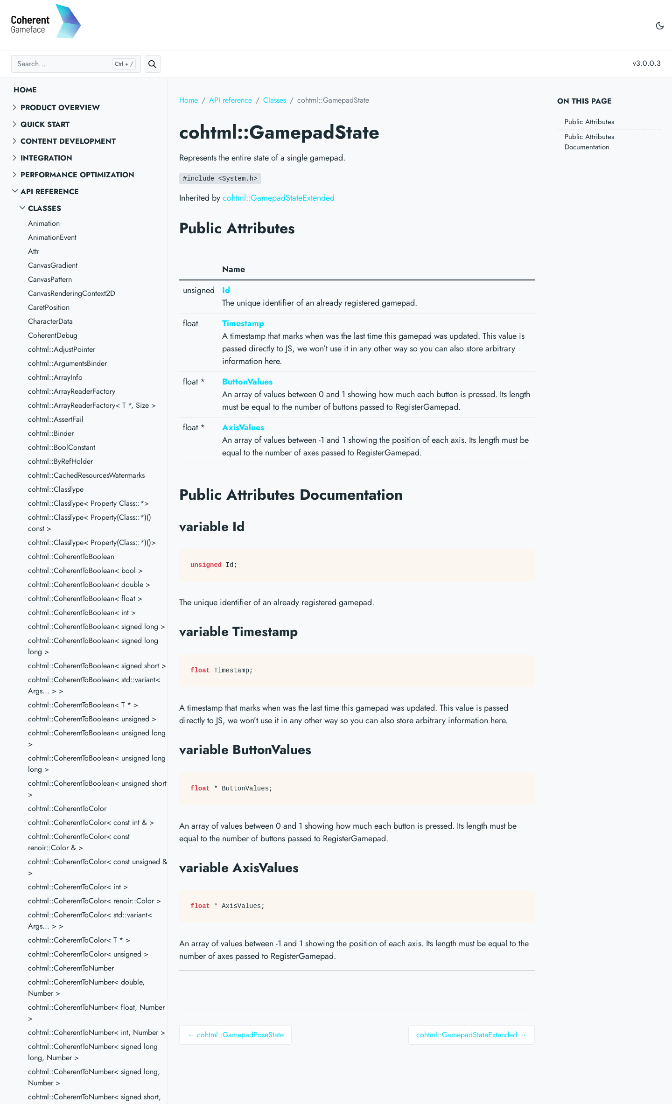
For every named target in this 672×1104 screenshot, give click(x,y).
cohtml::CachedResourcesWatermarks (86, 475)
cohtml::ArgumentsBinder (67, 363)
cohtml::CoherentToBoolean (71, 556)
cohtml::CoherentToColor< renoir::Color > (94, 900)
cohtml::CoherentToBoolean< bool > (85, 570)
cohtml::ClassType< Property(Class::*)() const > (89, 523)
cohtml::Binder (51, 433)
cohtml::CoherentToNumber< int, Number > (96, 1032)
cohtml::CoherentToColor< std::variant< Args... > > (90, 920)
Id (226, 290)
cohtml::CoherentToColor (67, 808)
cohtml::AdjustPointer (61, 349)
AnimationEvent (52, 237)
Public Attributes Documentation (589, 142)
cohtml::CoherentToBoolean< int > (82, 612)
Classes (44, 208)
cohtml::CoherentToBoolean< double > (89, 584)
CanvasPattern (50, 279)
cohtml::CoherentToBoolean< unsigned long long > (97, 764)
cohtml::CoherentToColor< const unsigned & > (98, 867)
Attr (33, 251)
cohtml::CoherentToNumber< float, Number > (96, 1013)
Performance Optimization (77, 174)
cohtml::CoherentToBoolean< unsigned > (92, 718)
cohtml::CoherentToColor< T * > (79, 940)
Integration (46, 158)
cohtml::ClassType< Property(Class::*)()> (92, 542)
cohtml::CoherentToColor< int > (78, 886)
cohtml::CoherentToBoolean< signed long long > (93, 646)
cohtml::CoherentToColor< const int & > (91, 822)
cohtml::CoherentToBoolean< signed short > (97, 665)
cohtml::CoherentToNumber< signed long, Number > (94, 1077)
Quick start (45, 124)
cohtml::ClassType (56, 489)
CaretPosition (49, 307)
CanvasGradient (52, 265)
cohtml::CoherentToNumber (71, 968)
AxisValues (243, 427)
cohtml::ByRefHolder (60, 461)
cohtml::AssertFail (56, 419)
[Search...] (76, 64)
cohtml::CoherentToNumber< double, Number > (86, 988)
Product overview (60, 107)
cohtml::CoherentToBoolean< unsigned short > (97, 789)
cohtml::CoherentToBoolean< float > (85, 598)
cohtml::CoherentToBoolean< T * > (83, 704)
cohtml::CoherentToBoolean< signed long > (96, 626)
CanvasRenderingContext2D (71, 293)
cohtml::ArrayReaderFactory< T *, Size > (92, 405)
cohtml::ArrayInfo (55, 377)
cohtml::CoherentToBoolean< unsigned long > (97, 738)
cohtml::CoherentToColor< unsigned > (88, 954)
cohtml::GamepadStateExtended (279, 198)
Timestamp (243, 323)
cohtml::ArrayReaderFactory (71, 391)
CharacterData (50, 321)
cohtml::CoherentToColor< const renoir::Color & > (79, 842)
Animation (44, 223)
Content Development (68, 141)
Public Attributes (589, 122)
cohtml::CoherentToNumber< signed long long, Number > (93, 1052)
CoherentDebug (52, 335)
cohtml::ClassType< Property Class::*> (88, 503)
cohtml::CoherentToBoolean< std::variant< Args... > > (94, 685)
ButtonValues (247, 382)
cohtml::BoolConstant (61, 447)
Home (25, 89)
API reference (50, 191)
